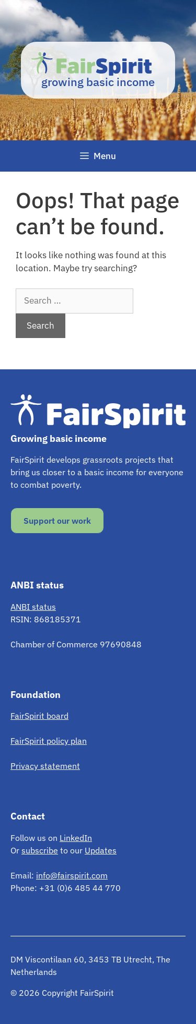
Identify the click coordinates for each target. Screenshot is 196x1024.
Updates (101, 850)
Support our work (57, 520)
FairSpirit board (39, 715)
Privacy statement (45, 766)
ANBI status (33, 606)
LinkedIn (76, 838)
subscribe (39, 850)
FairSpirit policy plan (48, 741)
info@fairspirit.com (72, 875)
